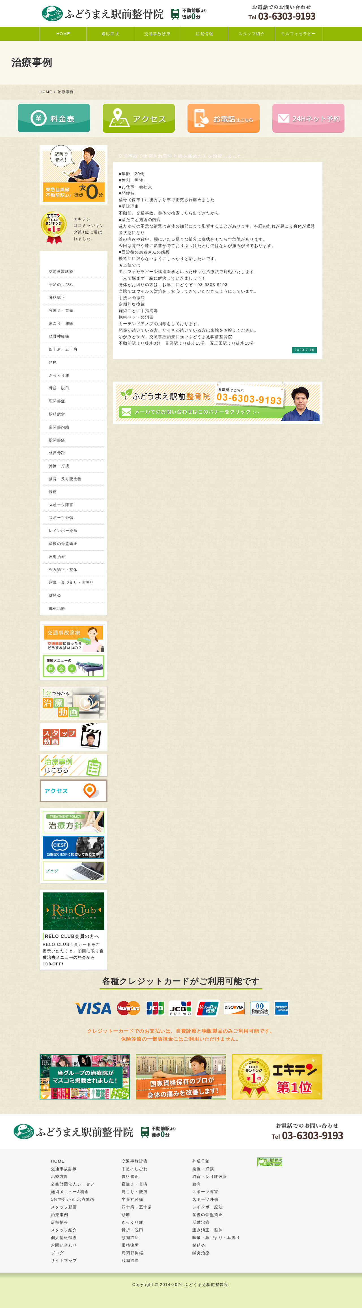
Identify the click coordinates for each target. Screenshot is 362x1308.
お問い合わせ (64, 1245)
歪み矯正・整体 (63, 570)
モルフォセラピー (298, 33)
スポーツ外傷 (61, 518)
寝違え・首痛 (61, 310)
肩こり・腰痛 (61, 323)
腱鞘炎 (55, 595)
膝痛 (53, 492)
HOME (63, 33)
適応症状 (110, 33)
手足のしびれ (61, 284)
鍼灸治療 (57, 608)
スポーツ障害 (61, 505)
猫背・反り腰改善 (65, 479)
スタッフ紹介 (251, 33)
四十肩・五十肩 (63, 349)
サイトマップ (64, 1260)
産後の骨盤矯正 (63, 544)
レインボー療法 (63, 531)
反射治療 (57, 557)
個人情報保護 (64, 1237)
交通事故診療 (157, 33)
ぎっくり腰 (59, 375)
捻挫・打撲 (59, 466)
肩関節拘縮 (59, 427)
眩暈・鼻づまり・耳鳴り (71, 582)
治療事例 (59, 1214)
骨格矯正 (57, 297)
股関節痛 (57, 440)
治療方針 (59, 1176)
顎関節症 (57, 401)
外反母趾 (57, 453)
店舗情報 (204, 33)
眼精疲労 (57, 414)
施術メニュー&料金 (70, 1191)
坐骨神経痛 (59, 336)
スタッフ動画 (64, 1207)
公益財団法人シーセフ (72, 1184)
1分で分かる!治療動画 (72, 1199)
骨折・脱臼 (59, 388)
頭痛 (53, 362)
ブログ (57, 1253)
